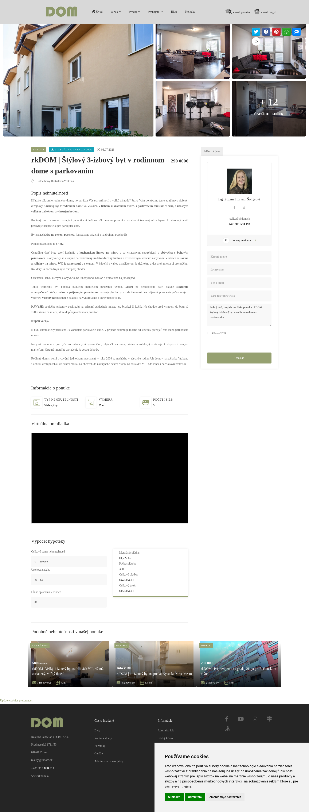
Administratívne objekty (108, 755)
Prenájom (94, 12)
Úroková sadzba (40, 570)
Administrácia (166, 725)
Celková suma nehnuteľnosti (48, 552)
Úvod (36, 11)
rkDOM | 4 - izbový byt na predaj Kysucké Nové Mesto (154, 674)
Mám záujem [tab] (212, 152)
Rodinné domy (103, 732)
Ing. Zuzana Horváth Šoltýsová (239, 200)
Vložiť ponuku (237, 11)
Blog (113, 11)
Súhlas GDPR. (219, 333)
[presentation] (239, 345)
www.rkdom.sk (40, 770)
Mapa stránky (168, 740)
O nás (54, 12)
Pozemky (99, 740)
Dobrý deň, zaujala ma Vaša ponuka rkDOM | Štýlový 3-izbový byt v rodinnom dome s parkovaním (239, 315)
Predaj (73, 12)
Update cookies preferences (16, 809)
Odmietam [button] (195, 797)
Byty (97, 725)
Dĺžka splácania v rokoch (46, 592)
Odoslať (239, 358)
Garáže (98, 748)
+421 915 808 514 (42, 762)
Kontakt (129, 11)
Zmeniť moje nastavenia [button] (225, 797)
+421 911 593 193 (239, 224)
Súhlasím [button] (174, 797)
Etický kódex (165, 732)
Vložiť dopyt (265, 11)
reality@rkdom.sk (239, 219)
